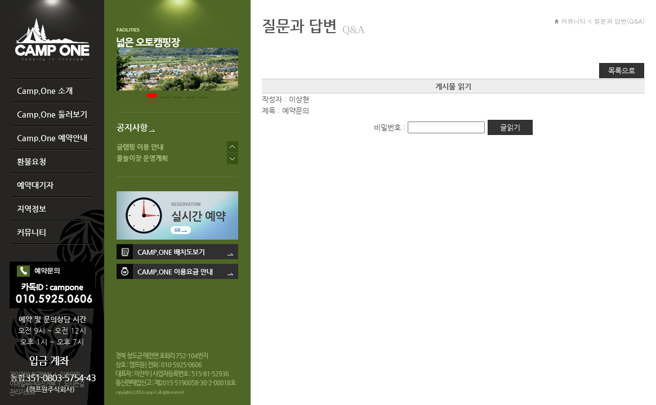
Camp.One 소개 (45, 90)
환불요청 (31, 161)
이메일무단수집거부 (32, 384)
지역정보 (31, 208)
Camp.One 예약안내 (52, 137)
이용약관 (70, 375)
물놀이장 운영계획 (142, 158)
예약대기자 (35, 185)
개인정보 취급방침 (30, 375)
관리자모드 (22, 392)
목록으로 (621, 70)
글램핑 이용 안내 (140, 147)
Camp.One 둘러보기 (52, 114)
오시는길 (74, 384)
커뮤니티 (31, 232)
